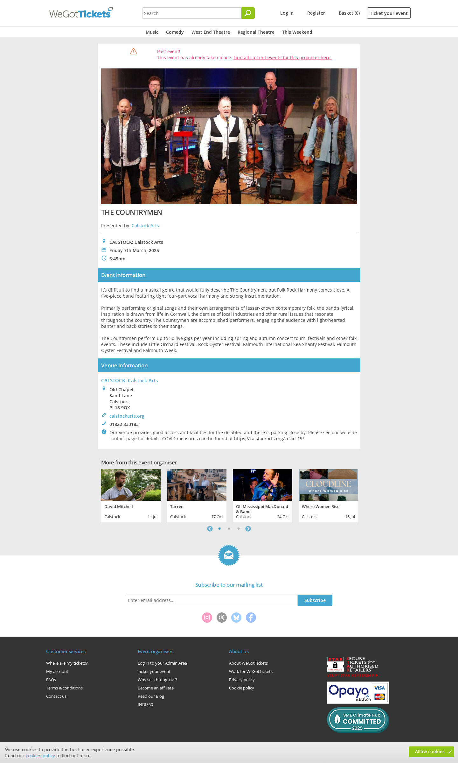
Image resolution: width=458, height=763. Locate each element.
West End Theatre (210, 32)
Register (316, 13)
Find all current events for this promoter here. (282, 57)
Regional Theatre (256, 32)
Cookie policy (241, 688)
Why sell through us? (157, 679)
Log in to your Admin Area (162, 663)
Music (152, 32)
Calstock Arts (145, 226)
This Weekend (297, 32)
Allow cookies (430, 751)
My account (57, 671)
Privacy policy (242, 679)
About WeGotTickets (248, 663)
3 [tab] (238, 529)
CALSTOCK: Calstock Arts (129, 380)
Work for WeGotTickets (251, 671)
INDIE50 (145, 704)
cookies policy (40, 755)
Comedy (175, 32)
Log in (287, 13)
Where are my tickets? (67, 663)
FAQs (51, 679)
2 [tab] (229, 529)
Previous (210, 529)
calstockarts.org (126, 416)
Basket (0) (349, 13)
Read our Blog (151, 696)
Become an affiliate (156, 688)
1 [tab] (219, 529)
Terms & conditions (64, 688)
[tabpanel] (131, 495)
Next (248, 529)
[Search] (248, 13)
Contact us (56, 696)
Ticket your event (389, 13)
